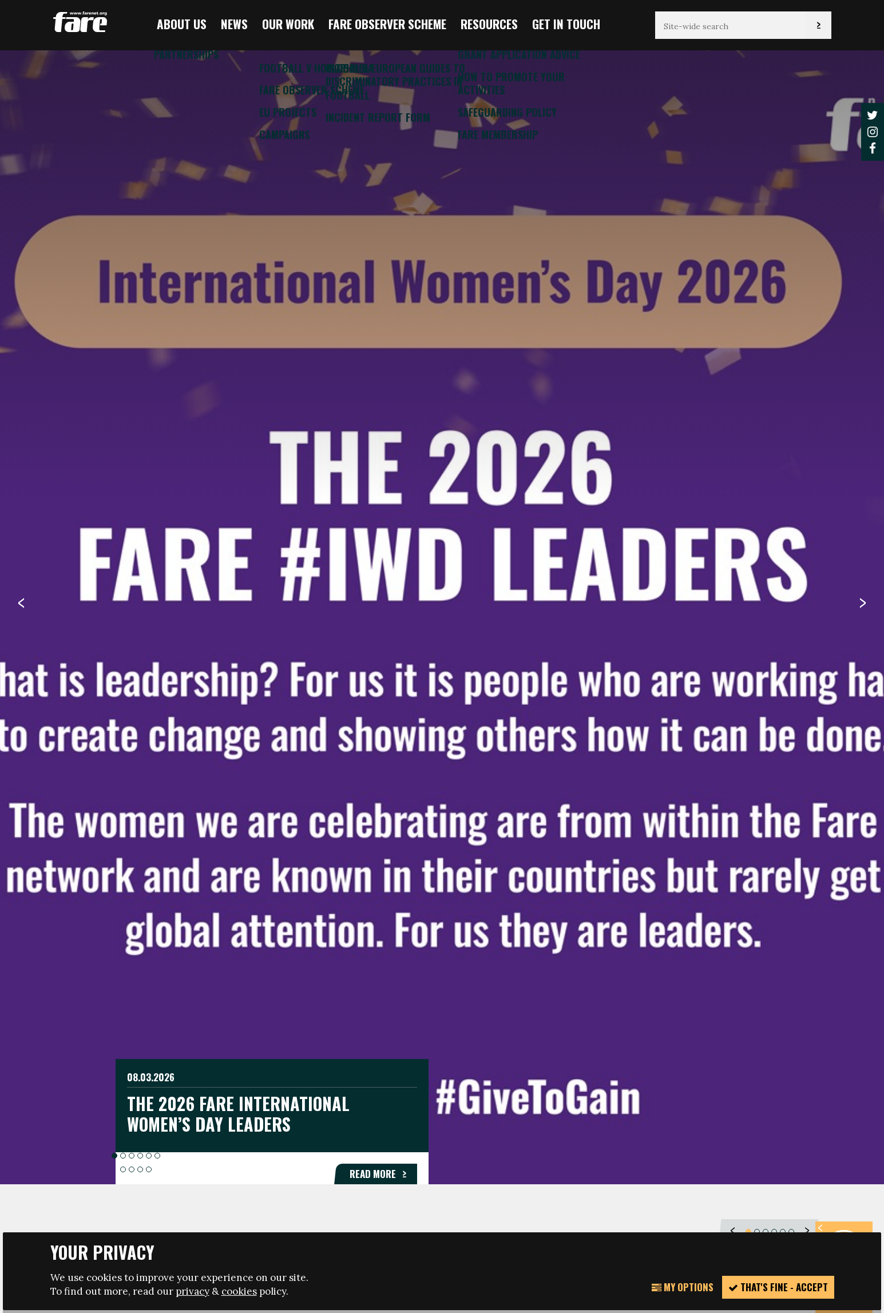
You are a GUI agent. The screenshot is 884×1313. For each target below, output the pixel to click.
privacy (192, 1291)
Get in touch (566, 24)
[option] (442, 616)
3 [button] (131, 438)
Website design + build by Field (491, 1222)
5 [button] (149, 438)
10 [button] (149, 451)
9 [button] (140, 451)
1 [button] (114, 438)
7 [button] (123, 451)
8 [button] (131, 451)
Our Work (288, 24)
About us (182, 24)
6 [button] (157, 438)
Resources (489, 24)
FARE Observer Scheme (387, 24)
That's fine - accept (778, 1287)
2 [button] (123, 438)
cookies (239, 1291)
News (234, 24)
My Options (682, 1287)
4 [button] (140, 438)
